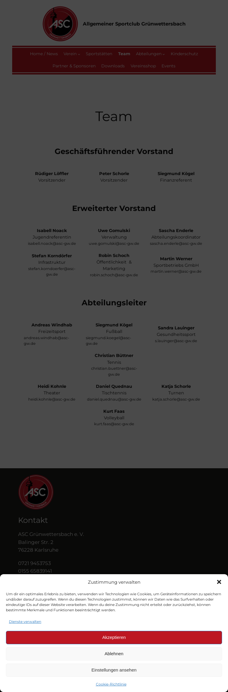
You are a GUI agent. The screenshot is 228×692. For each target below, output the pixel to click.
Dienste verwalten (25, 621)
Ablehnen (113, 653)
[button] (219, 582)
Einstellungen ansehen (114, 669)
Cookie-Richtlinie (111, 684)
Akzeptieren (114, 637)
